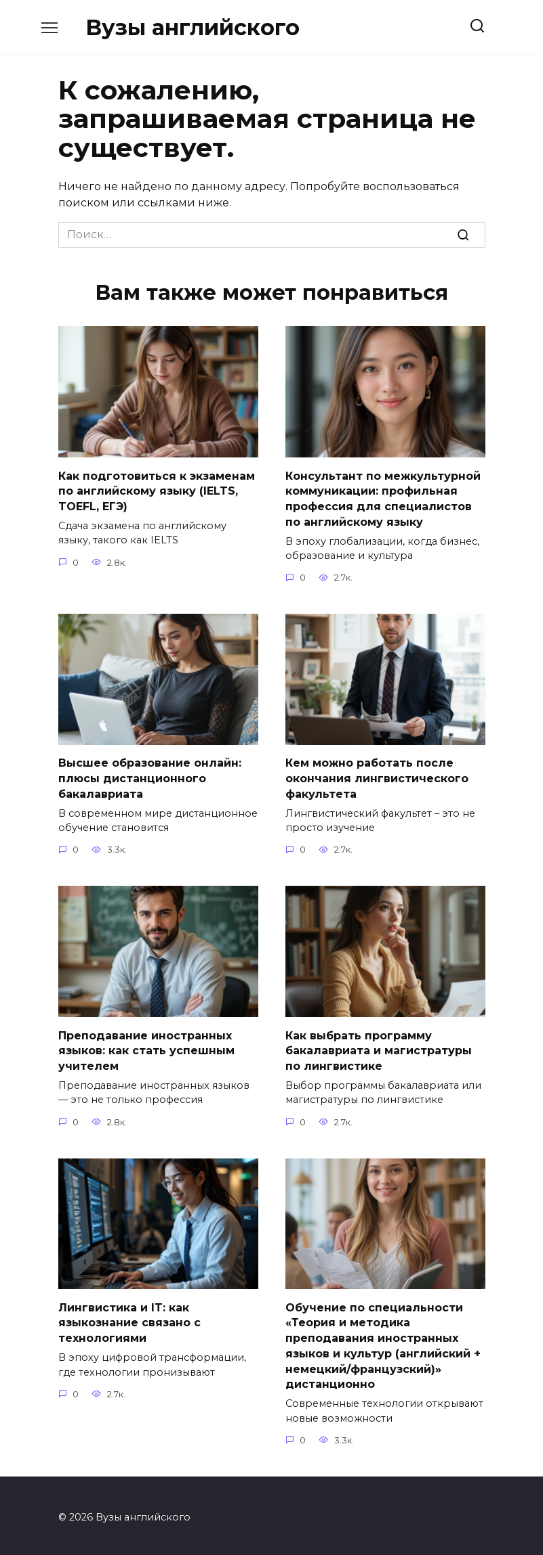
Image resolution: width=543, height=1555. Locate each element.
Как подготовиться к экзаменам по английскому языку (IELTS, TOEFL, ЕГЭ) (156, 490)
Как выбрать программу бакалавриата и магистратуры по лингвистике (378, 1049)
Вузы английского (192, 27)
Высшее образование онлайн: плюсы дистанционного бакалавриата (149, 777)
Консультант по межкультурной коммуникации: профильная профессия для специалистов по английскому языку (383, 498)
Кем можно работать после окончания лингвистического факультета (376, 777)
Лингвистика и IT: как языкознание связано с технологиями (129, 1320)
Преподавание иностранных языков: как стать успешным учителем (146, 1049)
